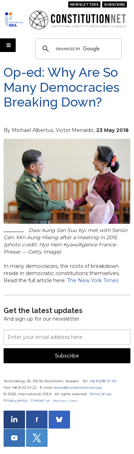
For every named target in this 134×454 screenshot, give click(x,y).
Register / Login (65, 400)
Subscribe (114, 4)
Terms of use (100, 394)
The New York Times (92, 280)
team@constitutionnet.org (77, 387)
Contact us (40, 400)
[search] (77, 48)
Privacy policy (16, 400)
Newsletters (84, 4)
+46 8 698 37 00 (102, 381)
